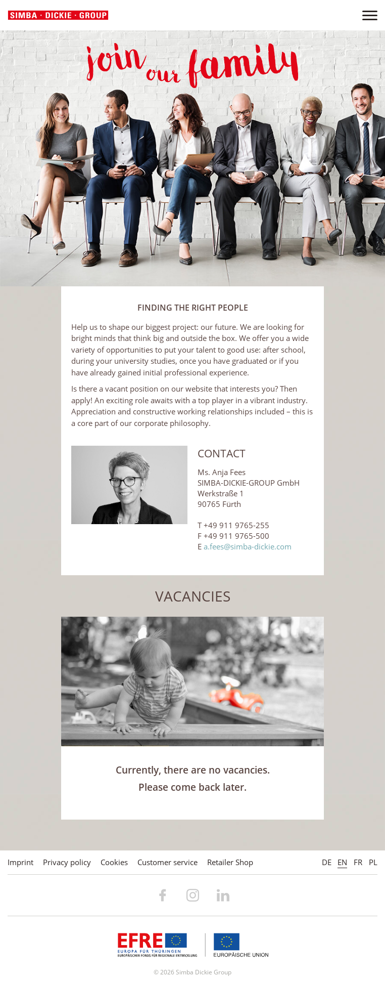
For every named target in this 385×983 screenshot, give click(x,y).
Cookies (114, 862)
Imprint (20, 862)
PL (373, 862)
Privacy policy (67, 862)
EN (342, 862)
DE (326, 862)
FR (358, 862)
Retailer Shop (230, 862)
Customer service (167, 862)
